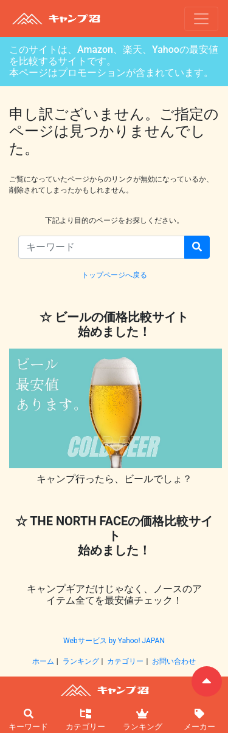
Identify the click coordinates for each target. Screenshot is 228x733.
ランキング (81, 661)
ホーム (43, 661)
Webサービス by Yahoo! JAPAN (114, 640)
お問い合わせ (174, 661)
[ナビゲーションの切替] (201, 19)
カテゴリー (125, 661)
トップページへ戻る (114, 275)
